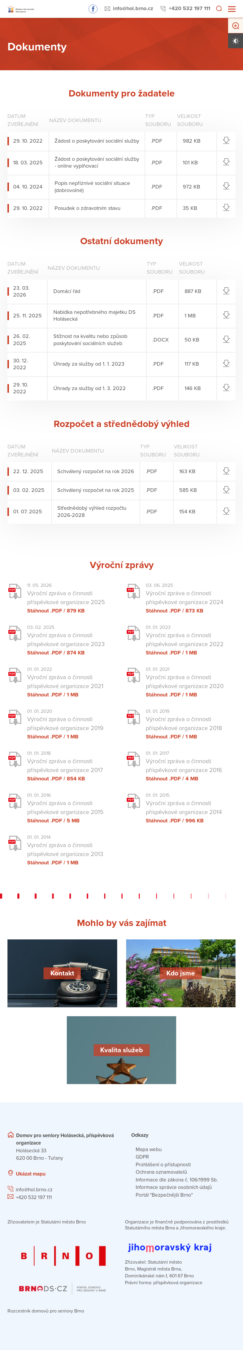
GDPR (142, 1157)
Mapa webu (149, 1149)
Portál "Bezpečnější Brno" (164, 1195)
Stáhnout (38, 610)
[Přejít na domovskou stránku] (20, 9)
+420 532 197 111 (189, 8)
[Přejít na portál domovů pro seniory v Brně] (62, 1264)
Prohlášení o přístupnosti (163, 1165)
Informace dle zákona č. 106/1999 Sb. (177, 1180)
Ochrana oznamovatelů (161, 1172)
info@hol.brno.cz (133, 8)
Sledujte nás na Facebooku (93, 8)
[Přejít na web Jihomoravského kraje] (180, 1243)
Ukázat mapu (31, 1174)
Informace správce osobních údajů (174, 1187)
